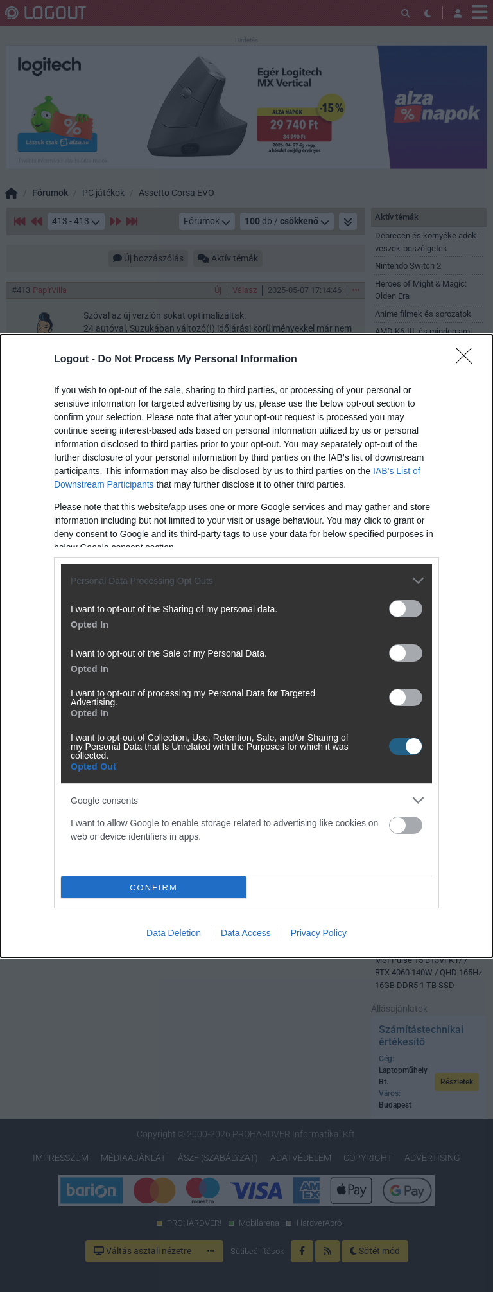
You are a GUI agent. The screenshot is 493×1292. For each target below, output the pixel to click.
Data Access (246, 933)
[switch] (405, 608)
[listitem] (246, 580)
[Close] (468, 360)
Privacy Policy (319, 933)
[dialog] (246, 646)
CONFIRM (154, 887)
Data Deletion (173, 933)
